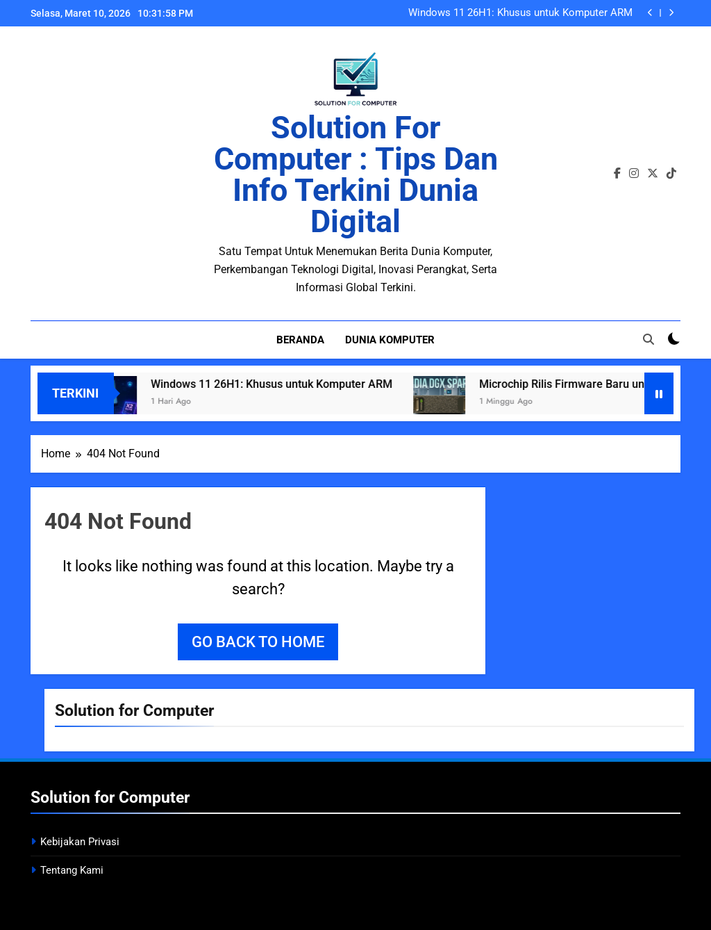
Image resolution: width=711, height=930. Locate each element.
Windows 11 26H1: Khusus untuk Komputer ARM (520, 13)
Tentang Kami (71, 870)
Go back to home (258, 642)
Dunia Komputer (390, 340)
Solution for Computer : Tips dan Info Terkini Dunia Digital (356, 174)
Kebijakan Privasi (79, 841)
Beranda (300, 340)
